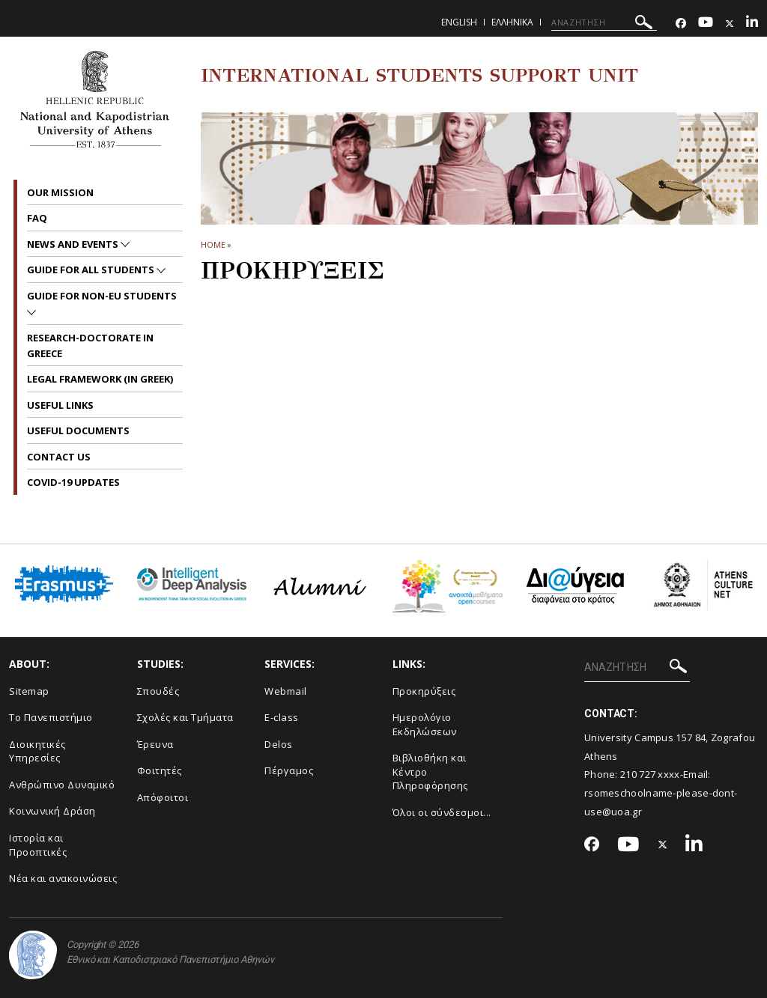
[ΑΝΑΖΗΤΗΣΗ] (604, 22)
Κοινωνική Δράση (52, 811)
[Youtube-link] (705, 23)
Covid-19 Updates (73, 482)
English (459, 22)
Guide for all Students (92, 269)
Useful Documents (78, 430)
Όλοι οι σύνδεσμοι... (441, 812)
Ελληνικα (512, 22)
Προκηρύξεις (424, 691)
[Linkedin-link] (752, 23)
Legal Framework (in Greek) (100, 379)
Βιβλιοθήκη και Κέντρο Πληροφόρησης (430, 771)
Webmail (285, 691)
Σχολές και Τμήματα (185, 717)
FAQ (37, 218)
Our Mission (60, 192)
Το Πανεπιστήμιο (51, 717)
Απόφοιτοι (163, 797)
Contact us (59, 456)
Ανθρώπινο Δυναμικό (62, 784)
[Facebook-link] (681, 23)
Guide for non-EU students (102, 295)
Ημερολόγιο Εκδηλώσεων (424, 724)
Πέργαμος (288, 770)
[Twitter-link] (729, 23)
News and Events (74, 244)
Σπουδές (158, 691)
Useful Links (60, 405)
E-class (281, 717)
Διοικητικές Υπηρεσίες (37, 751)
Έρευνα (155, 744)
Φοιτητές (159, 770)
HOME (213, 244)
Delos (278, 744)
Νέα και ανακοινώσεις (63, 878)
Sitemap (29, 691)
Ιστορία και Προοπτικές (38, 845)
